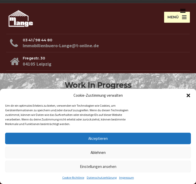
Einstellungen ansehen (98, 166)
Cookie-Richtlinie (73, 177)
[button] (188, 95)
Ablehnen (98, 152)
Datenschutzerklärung (102, 177)
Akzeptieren (98, 138)
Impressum (126, 177)
